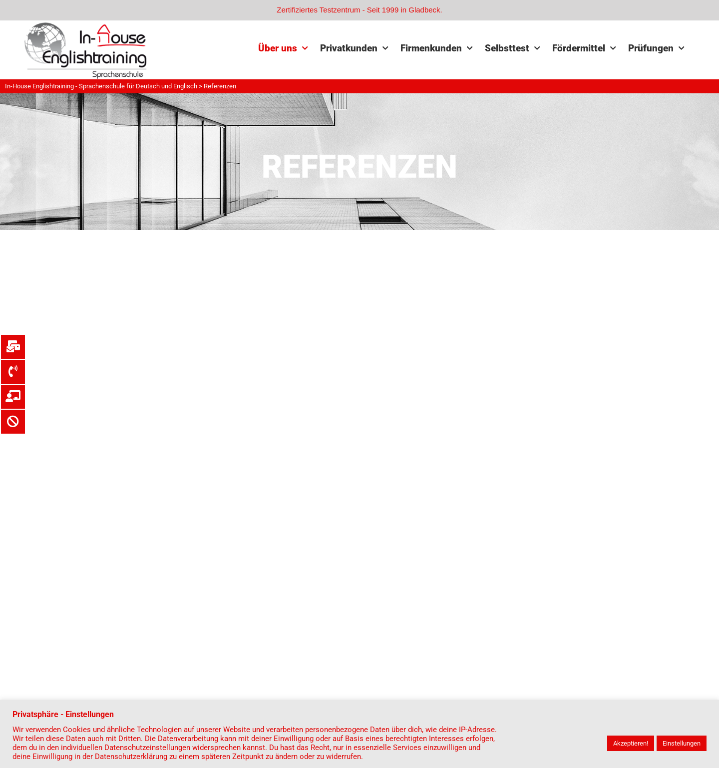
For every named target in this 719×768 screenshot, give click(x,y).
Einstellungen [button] (682, 743)
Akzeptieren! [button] (630, 743)
